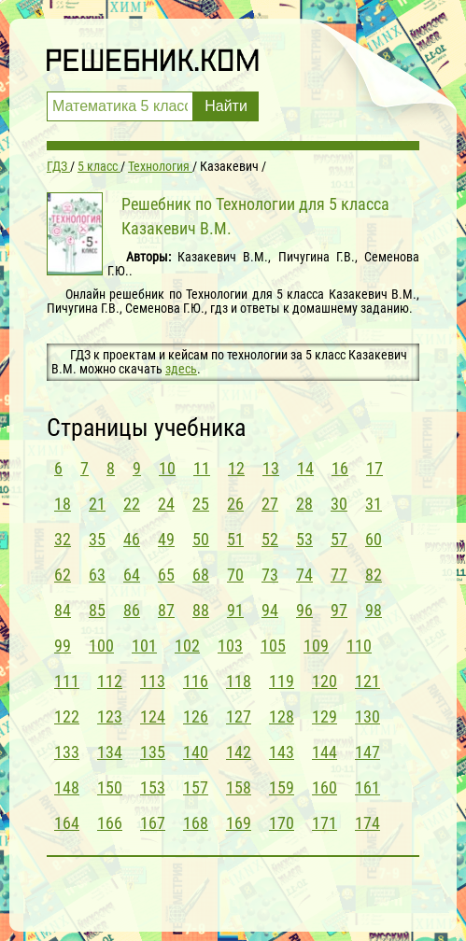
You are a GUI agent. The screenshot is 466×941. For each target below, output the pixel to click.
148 (66, 787)
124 (152, 716)
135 (152, 752)
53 (304, 539)
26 (235, 503)
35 (97, 539)
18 (62, 503)
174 (367, 823)
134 (109, 752)
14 (305, 468)
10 (167, 468)
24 (166, 503)
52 (269, 539)
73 (269, 574)
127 (238, 716)
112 (109, 681)
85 (97, 610)
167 (152, 823)
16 (340, 468)
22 (131, 503)
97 (339, 610)
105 (273, 645)
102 (187, 645)
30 (339, 503)
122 (66, 716)
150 (109, 787)
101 (144, 645)
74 (304, 574)
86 (131, 610)
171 (324, 823)
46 (131, 539)
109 (316, 645)
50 (200, 539)
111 (66, 681)
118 (238, 681)
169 (238, 823)
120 (324, 681)
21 (97, 503)
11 (201, 468)
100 (101, 645)
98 (373, 610)
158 (238, 787)
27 (269, 503)
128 (281, 716)
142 (238, 752)
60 (373, 539)
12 (236, 468)
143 (281, 752)
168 (195, 823)
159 (281, 787)
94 (269, 610)
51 (235, 539)
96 (304, 610)
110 (359, 645)
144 (324, 752)
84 (62, 610)
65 (166, 574)
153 (152, 787)
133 (66, 752)
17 (374, 468)
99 (62, 645)
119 (281, 681)
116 (195, 681)
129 (324, 716)
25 (200, 503)
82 (373, 574)
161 (367, 787)
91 (235, 610)
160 (324, 787)
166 (109, 823)
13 (270, 468)
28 (304, 503)
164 (66, 823)
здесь (181, 368)
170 (281, 823)
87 (166, 610)
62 (62, 574)
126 (195, 716)
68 (200, 574)
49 (166, 539)
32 (62, 539)
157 (195, 787)
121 (367, 681)
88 (200, 610)
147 (367, 752)
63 (97, 574)
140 (195, 752)
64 (131, 574)
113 (152, 681)
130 (367, 716)
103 (230, 645)
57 (339, 539)
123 (109, 716)
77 (339, 574)
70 (235, 574)
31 (373, 503)
